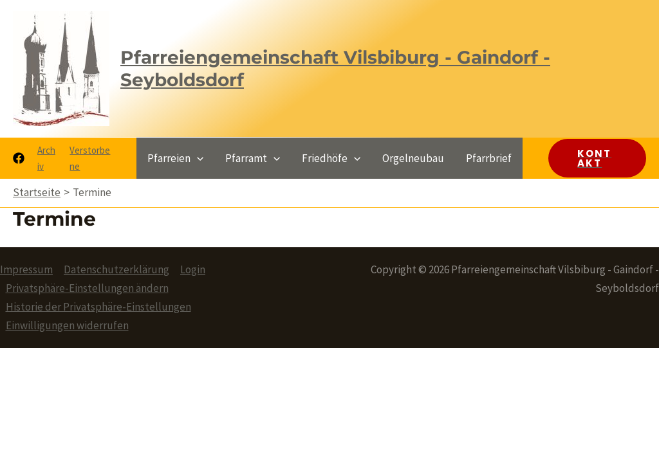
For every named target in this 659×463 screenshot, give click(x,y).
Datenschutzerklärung (116, 269)
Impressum (26, 269)
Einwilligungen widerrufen (67, 325)
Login (192, 269)
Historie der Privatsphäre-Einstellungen (98, 307)
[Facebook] (18, 158)
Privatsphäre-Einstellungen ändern (87, 288)
